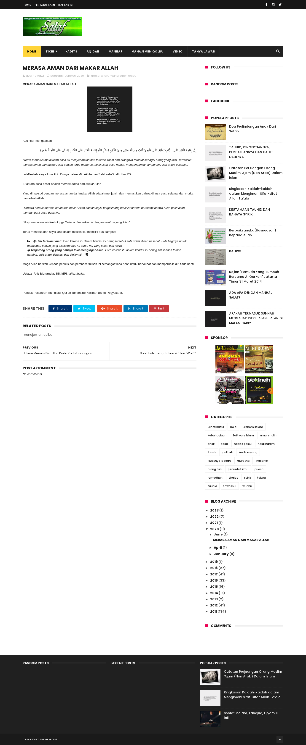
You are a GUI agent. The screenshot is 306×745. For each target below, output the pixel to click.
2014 (214, 593)
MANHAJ (115, 51)
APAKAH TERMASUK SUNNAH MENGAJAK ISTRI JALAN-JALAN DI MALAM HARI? (256, 318)
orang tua (215, 469)
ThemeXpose (48, 739)
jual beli (227, 452)
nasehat (262, 461)
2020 (215, 529)
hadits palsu (243, 444)
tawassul (229, 486)
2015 (214, 586)
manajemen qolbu (123, 76)
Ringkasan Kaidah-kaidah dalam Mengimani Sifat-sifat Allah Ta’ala (253, 193)
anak (211, 444)
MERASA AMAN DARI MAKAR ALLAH (241, 540)
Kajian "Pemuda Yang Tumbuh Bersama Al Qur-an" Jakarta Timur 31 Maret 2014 (254, 277)
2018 (214, 568)
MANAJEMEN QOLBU (148, 51)
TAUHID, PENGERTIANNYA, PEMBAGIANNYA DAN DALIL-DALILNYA (251, 152)
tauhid (212, 486)
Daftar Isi (65, 5)
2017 (214, 574)
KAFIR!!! (235, 251)
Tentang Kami (44, 5)
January (221, 554)
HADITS (71, 51)
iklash (212, 452)
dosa (224, 444)
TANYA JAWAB (203, 51)
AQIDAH (93, 51)
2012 (214, 605)
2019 (214, 561)
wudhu (247, 486)
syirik (247, 478)
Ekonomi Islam (253, 427)
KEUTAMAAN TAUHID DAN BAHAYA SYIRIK (249, 212)
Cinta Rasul (216, 427)
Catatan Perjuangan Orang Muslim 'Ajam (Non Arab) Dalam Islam (255, 173)
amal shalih (268, 435)
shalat (233, 478)
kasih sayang (248, 452)
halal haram (266, 444)
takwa (261, 478)
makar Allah (99, 76)
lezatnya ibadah (219, 461)
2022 (214, 516)
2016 (214, 580)
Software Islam (243, 435)
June (218, 534)
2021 (214, 522)
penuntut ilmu (238, 469)
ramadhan (215, 478)
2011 (213, 611)
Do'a (233, 427)
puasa (259, 469)
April (218, 547)
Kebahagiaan (217, 435)
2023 (214, 510)
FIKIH (50, 51)
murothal (243, 461)
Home (27, 5)
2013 (214, 599)
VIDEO (178, 51)
